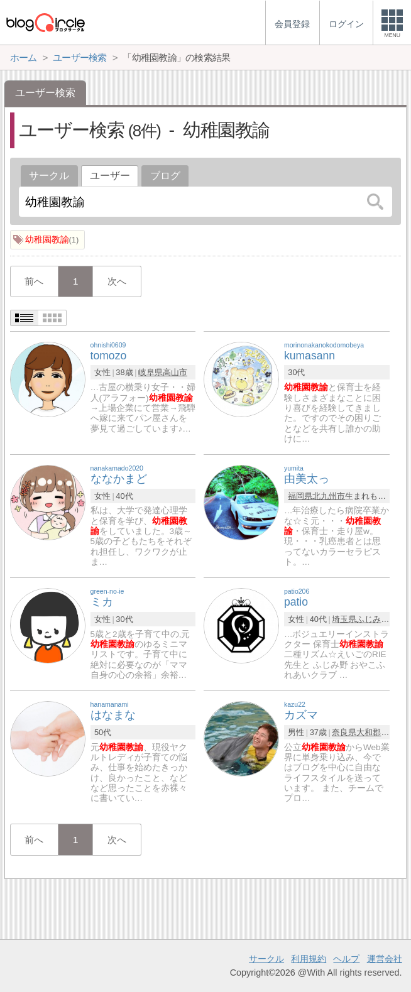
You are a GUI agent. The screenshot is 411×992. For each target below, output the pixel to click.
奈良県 (344, 732)
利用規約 (308, 959)
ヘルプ (346, 959)
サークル (49, 175)
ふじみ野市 (376, 619)
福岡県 (300, 496)
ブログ (165, 175)
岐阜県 (150, 372)
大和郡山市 (376, 732)
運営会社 (384, 959)
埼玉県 (344, 619)
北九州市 (328, 496)
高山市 (175, 372)
